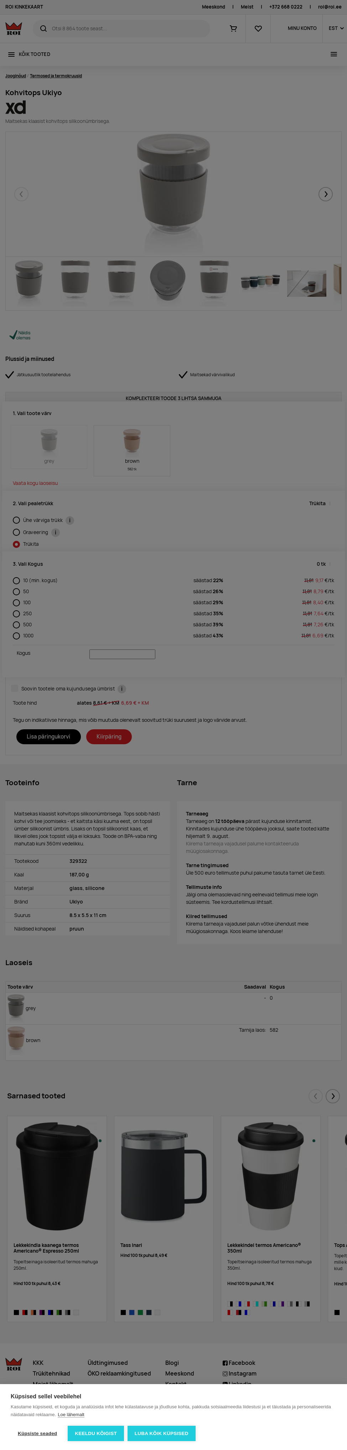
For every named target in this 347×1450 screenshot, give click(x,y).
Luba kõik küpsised (161, 1433)
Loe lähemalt (71, 1414)
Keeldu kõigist (96, 1433)
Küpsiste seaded (37, 1433)
